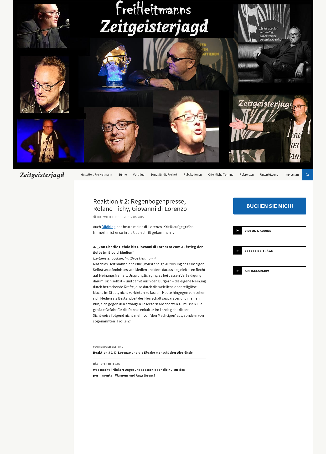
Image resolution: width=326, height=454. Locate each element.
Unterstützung (269, 175)
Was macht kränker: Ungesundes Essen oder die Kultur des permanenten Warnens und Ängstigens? (149, 369)
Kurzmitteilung (108, 217)
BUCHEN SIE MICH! (269, 205)
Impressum (292, 175)
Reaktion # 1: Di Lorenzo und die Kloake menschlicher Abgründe (149, 349)
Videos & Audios (258, 231)
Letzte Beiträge (259, 251)
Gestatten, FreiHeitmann (96, 175)
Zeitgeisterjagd (42, 174)
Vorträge (138, 175)
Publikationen (193, 175)
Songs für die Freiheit (164, 175)
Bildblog (109, 226)
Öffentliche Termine (220, 175)
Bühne (123, 175)
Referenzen (247, 175)
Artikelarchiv (257, 271)
